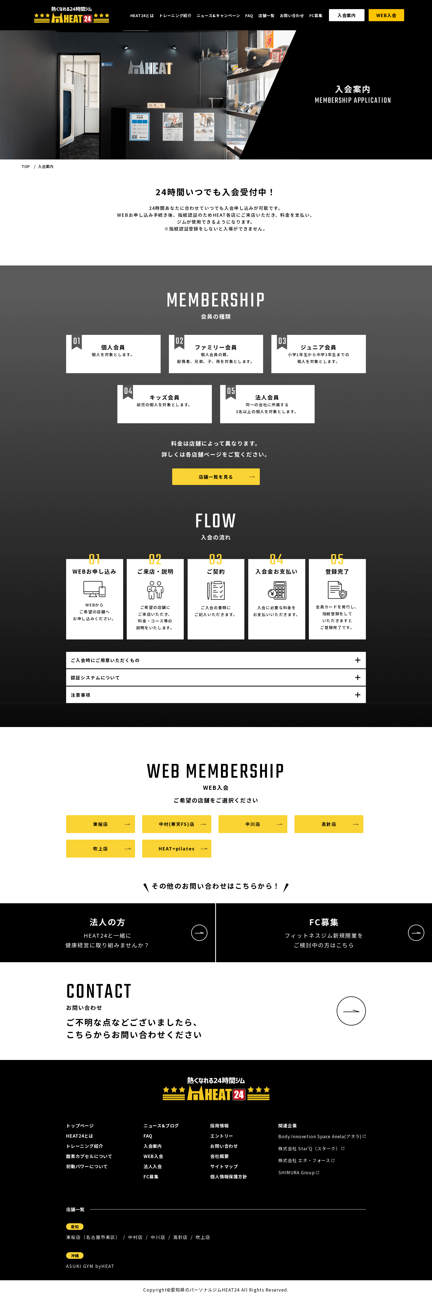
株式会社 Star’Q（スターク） (309, 1148)
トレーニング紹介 (175, 15)
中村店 (135, 1237)
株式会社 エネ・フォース (304, 1160)
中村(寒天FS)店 (176, 824)
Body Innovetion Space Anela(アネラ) (320, 1136)
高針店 (329, 824)
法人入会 (153, 1166)
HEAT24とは (142, 15)
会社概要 (219, 1156)
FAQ (249, 15)
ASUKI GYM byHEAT (90, 1266)
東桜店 (100, 824)
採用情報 (219, 1125)
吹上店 (100, 848)
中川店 (252, 824)
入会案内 (346, 15)
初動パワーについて (87, 1166)
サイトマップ (224, 1166)
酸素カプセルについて (89, 1156)
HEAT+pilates (177, 848)
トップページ (80, 1125)
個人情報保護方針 (228, 1176)
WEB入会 (386, 15)
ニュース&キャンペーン (218, 15)
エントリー (221, 1135)
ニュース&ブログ (161, 1125)
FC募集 (316, 15)
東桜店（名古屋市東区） (93, 1237)
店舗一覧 (266, 15)
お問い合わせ (292, 15)
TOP (25, 166)
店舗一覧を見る (216, 476)
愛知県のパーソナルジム (196, 1289)
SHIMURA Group (296, 1172)
